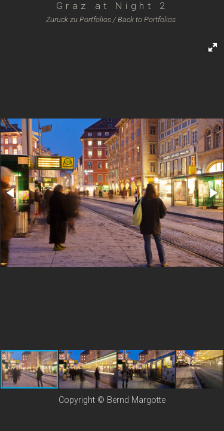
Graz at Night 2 (112, 6)
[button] (212, 47)
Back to (147, 19)
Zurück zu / (81, 19)
